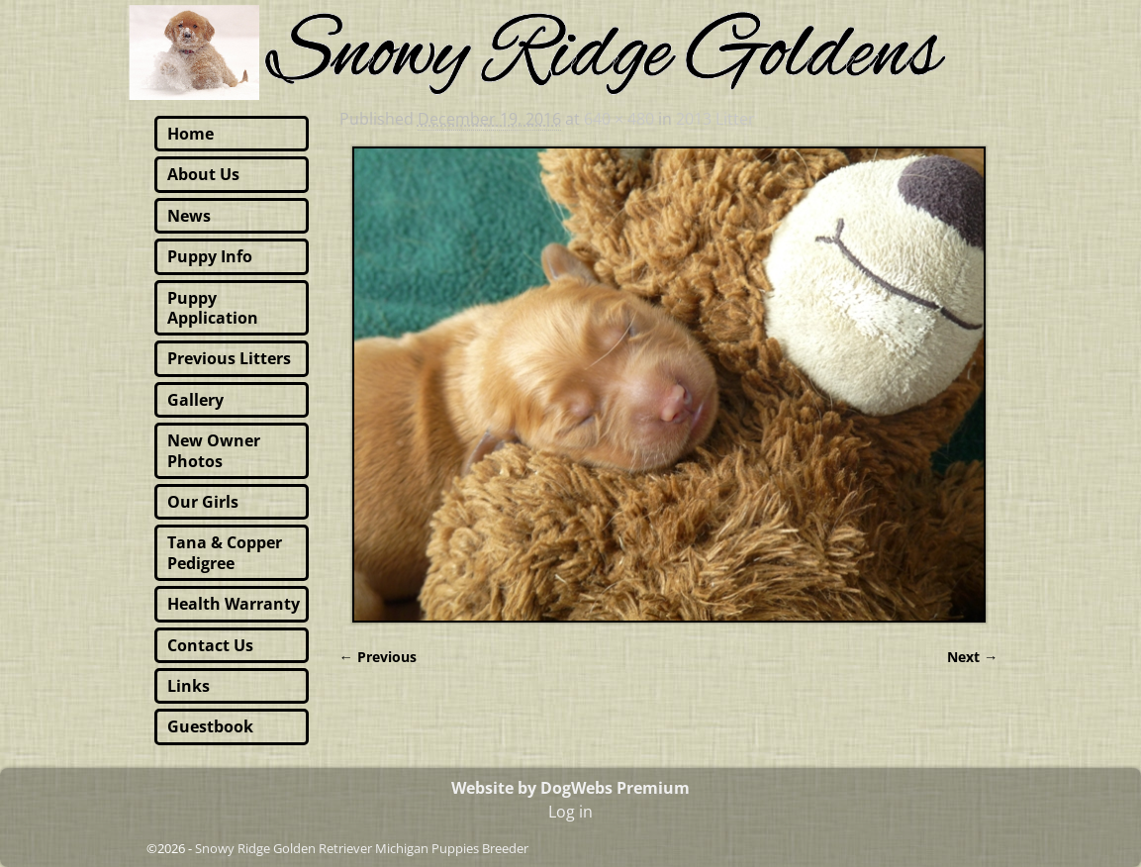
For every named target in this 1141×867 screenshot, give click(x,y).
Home (190, 133)
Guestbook (210, 726)
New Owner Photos (213, 450)
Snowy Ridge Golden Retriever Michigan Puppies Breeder (361, 848)
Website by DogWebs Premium (570, 788)
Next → (972, 656)
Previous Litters (229, 358)
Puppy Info (209, 256)
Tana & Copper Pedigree (224, 552)
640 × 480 (619, 119)
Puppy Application (212, 308)
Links (188, 686)
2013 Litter (715, 119)
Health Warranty (233, 604)
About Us (203, 174)
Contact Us (210, 645)
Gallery (195, 400)
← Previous (378, 656)
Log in (570, 811)
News (189, 216)
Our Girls (202, 502)
